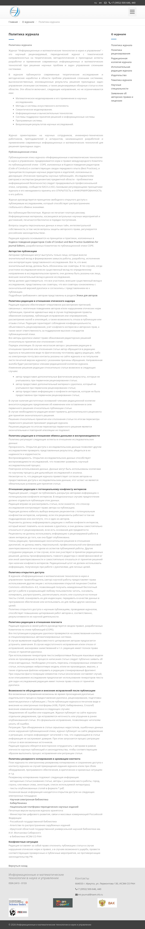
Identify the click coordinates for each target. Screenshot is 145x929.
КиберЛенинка (18, 803)
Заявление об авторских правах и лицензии (122, 97)
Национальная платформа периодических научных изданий (44, 806)
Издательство (119, 75)
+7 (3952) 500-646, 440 (122, 2)
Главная (13, 21)
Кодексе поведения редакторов (26, 241)
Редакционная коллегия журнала (121, 60)
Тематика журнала (121, 80)
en (100, 2)
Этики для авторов (86, 295)
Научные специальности (119, 86)
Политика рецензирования (120, 51)
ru (95, 2)
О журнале (28, 21)
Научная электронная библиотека (29, 799)
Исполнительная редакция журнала (121, 68)
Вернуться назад (18, 865)
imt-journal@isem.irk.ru (89, 894)
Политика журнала (121, 45)
